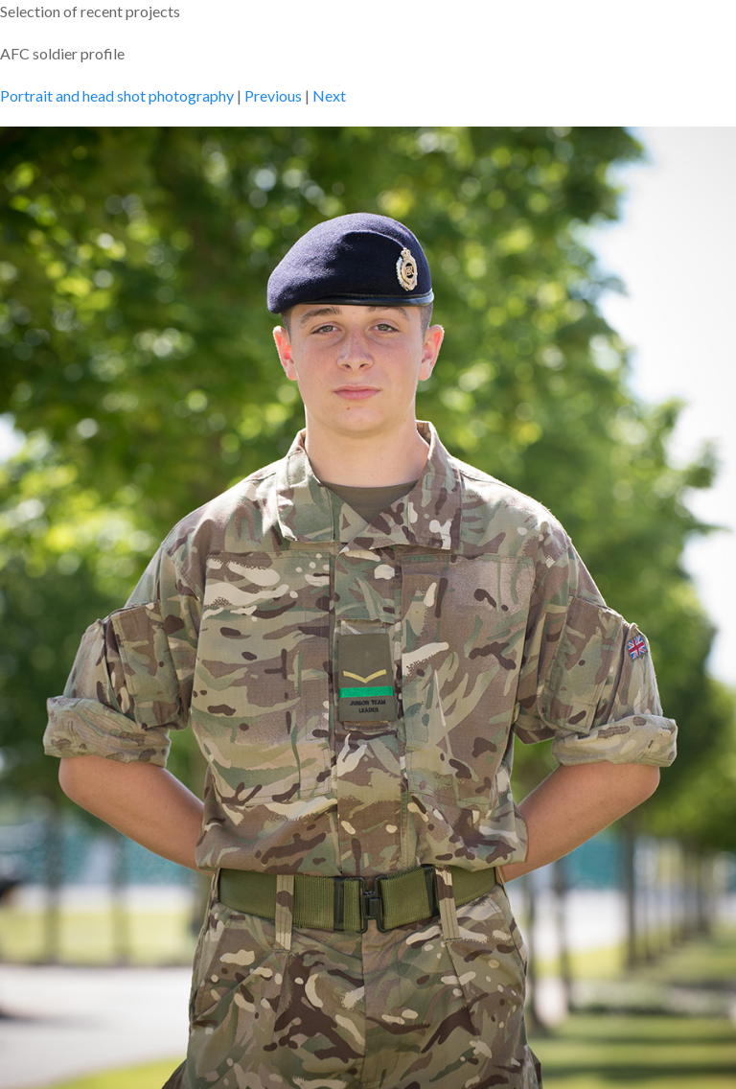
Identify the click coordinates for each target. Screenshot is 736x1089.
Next (329, 95)
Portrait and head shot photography (117, 95)
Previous (273, 95)
